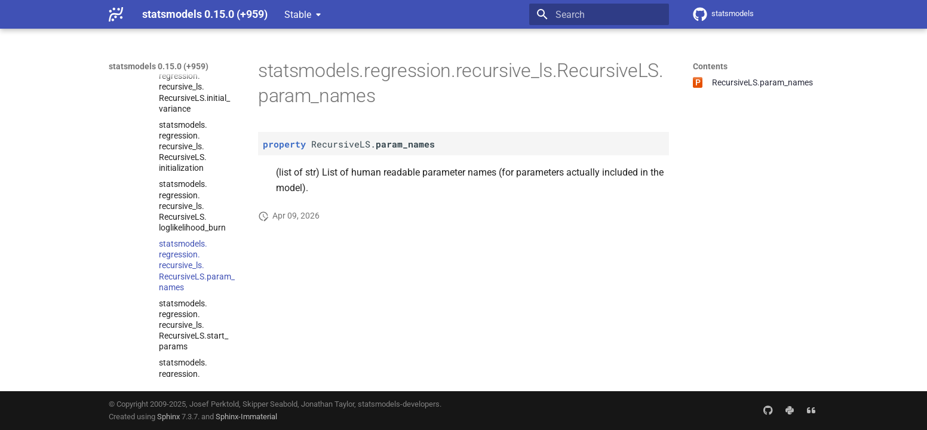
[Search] (599, 14)
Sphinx (168, 416)
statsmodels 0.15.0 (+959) (158, 66)
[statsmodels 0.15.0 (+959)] (116, 14)
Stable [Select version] (297, 14)
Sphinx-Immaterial (246, 416)
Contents (710, 66)
